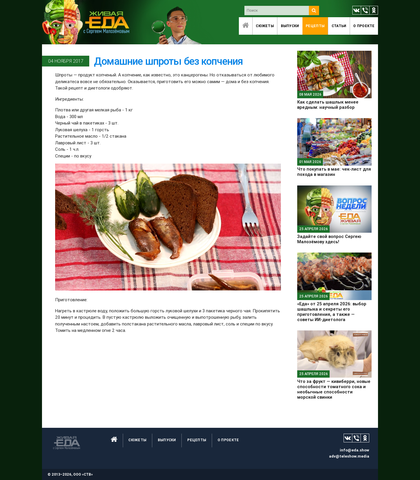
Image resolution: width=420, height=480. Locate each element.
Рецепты (315, 26)
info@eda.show (354, 450)
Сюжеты (265, 26)
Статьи (339, 26)
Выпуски (290, 26)
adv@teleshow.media (349, 456)
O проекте (364, 26)
